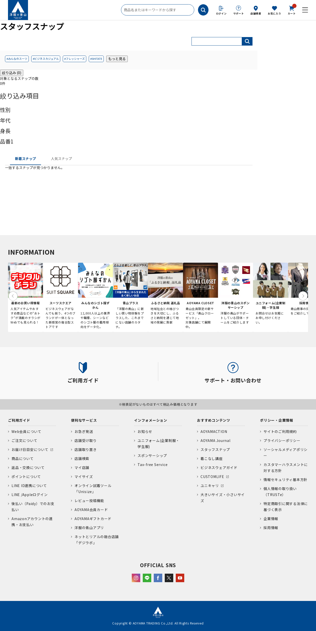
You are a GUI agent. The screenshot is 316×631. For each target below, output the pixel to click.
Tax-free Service (153, 464)
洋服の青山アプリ (89, 527)
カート (292, 9)
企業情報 (271, 518)
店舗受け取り (85, 440)
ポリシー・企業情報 (276, 420)
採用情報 (271, 527)
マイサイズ (83, 476)
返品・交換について (28, 467)
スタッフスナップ (215, 449)
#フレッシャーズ (74, 59)
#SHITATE (96, 59)
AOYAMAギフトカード (93, 518)
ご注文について (24, 440)
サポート (238, 13)
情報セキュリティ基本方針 (286, 479)
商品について (23, 458)
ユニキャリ (209, 485)
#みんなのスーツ (16, 59)
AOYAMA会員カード (91, 509)
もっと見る (117, 58)
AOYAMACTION (213, 431)
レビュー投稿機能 (89, 500)
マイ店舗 (81, 467)
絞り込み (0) (11, 72)
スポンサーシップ (152, 455)
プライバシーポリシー (282, 440)
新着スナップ (25, 158)
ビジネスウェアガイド (219, 467)
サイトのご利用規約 (280, 431)
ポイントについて (26, 476)
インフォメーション (150, 420)
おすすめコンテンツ (213, 420)
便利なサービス (84, 420)
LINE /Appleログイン (30, 494)
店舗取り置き (85, 449)
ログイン (221, 13)
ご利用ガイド (19, 420)
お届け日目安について (30, 449)
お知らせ (145, 431)
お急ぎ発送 (83, 431)
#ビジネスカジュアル (46, 59)
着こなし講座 (211, 458)
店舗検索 (255, 13)
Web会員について (27, 431)
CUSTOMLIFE (212, 476)
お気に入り (274, 13)
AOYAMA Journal (215, 440)
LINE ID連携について (29, 485)
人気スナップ (61, 158)
